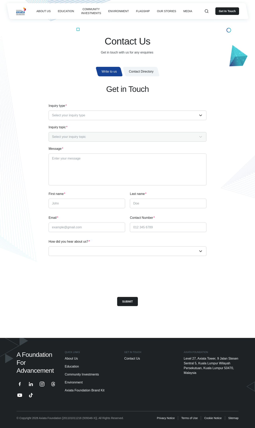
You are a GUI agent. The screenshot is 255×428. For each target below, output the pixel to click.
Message (56, 148)
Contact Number (142, 217)
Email (53, 217)
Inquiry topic (58, 127)
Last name (138, 194)
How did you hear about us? (69, 241)
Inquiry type (58, 105)
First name (57, 194)
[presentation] (79, 276)
